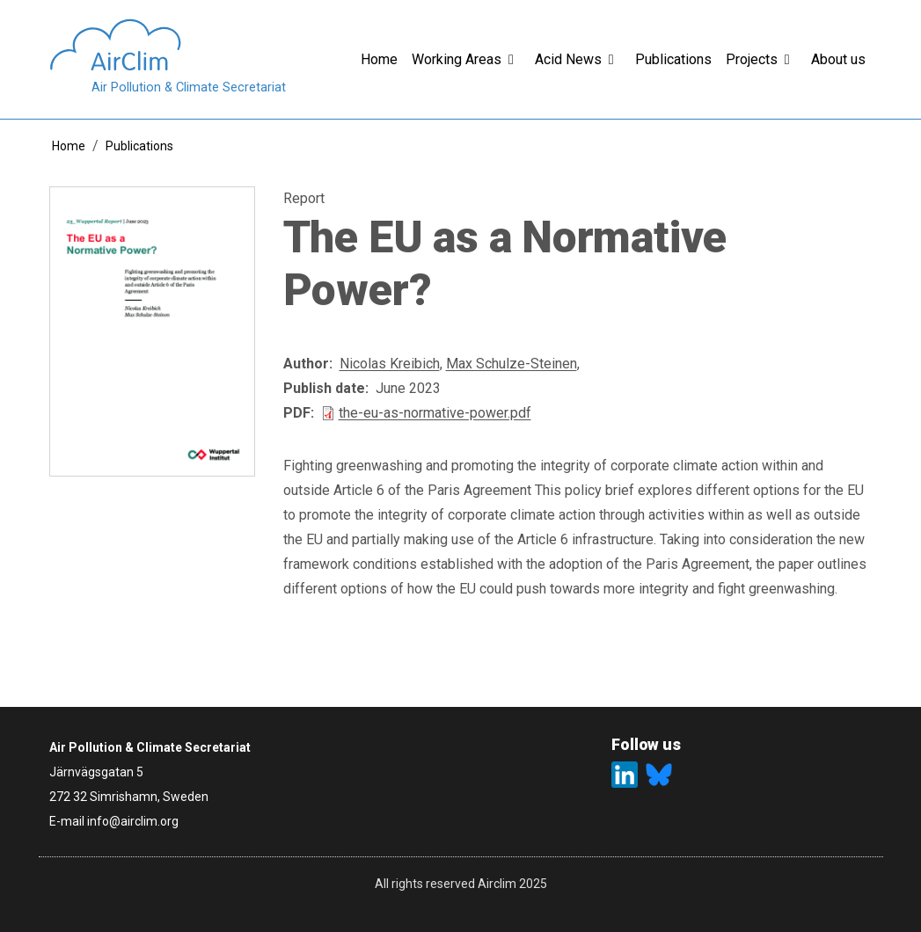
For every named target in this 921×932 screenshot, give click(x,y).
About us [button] (838, 59)
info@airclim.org (133, 821)
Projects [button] (752, 59)
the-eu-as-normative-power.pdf (435, 412)
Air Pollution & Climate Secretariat (188, 87)
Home (68, 146)
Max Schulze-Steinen (511, 363)
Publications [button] (673, 59)
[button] (518, 59)
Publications (139, 146)
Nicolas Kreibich (390, 363)
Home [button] (379, 59)
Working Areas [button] (456, 59)
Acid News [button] (568, 59)
